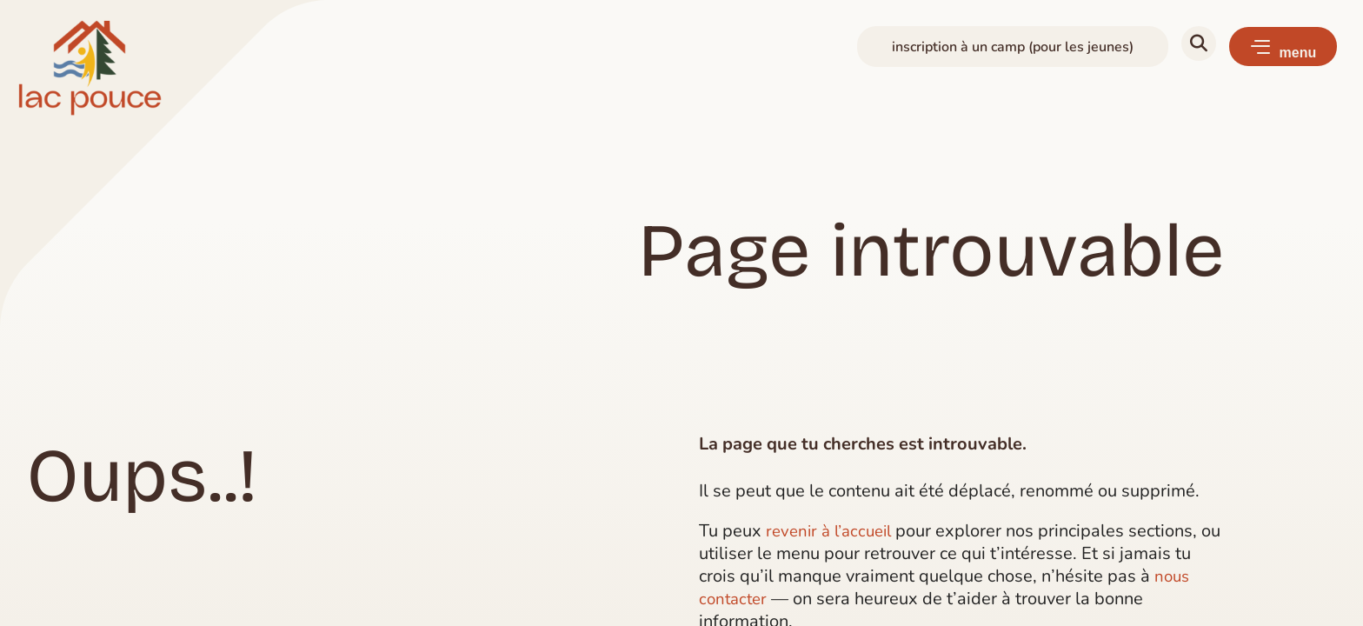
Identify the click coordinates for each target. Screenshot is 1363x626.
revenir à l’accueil (833, 531)
